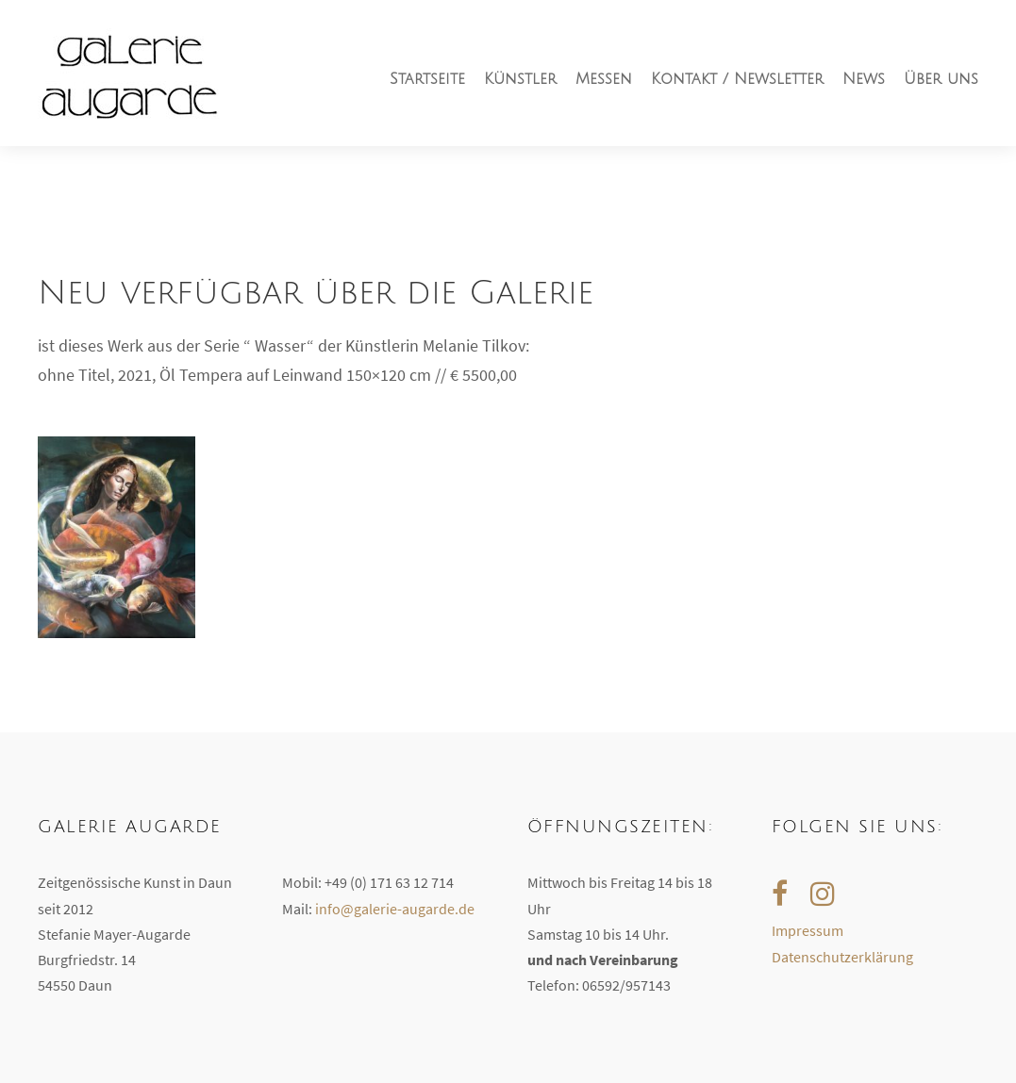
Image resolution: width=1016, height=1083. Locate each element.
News (863, 79)
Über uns (941, 79)
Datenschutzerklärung (842, 956)
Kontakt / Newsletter (737, 79)
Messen (603, 79)
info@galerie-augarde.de (395, 908)
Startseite (427, 79)
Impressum (807, 930)
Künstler (520, 79)
